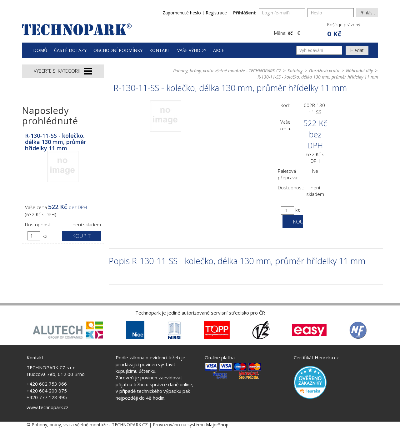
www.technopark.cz (47, 407)
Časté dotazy (70, 50)
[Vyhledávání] (319, 50)
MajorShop (217, 425)
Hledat (357, 50)
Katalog (295, 71)
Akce (218, 50)
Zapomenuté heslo (181, 13)
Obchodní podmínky (117, 50)
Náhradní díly (359, 71)
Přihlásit (367, 13)
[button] (343, 30)
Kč (290, 33)
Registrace (216, 13)
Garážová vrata (324, 71)
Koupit (81, 235)
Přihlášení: (244, 13)
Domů (40, 50)
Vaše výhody (191, 50)
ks (44, 236)
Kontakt (159, 50)
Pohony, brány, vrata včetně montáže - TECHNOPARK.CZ (227, 71)
